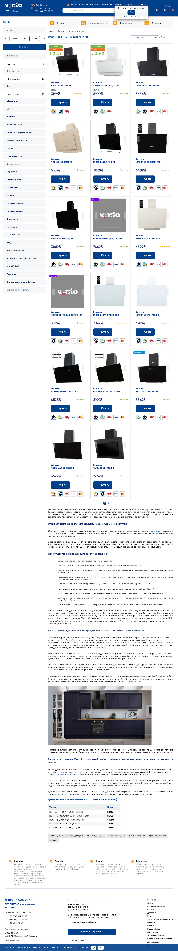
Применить (24, 47)
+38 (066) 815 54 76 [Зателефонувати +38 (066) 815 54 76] (15, 923)
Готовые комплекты (156, 906)
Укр (141, 5)
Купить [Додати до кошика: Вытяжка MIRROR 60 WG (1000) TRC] (103, 332)
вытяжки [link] (12, 64)
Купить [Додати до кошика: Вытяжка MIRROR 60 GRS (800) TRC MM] (103, 255)
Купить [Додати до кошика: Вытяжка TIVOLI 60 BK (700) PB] (103, 485)
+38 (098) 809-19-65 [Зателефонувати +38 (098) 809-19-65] (16, 916)
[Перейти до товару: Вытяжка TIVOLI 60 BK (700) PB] (110, 445)
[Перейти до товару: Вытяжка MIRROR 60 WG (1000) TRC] (110, 292)
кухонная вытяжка (157, 836)
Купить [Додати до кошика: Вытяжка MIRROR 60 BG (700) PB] (60, 255)
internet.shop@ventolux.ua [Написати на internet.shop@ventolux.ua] (82, 922)
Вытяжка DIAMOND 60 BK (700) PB (66, 820)
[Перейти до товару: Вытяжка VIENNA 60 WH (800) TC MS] (110, 63)
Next (83, 63)
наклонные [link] (13, 94)
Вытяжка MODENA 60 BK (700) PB (66, 812)
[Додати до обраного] (83, 102)
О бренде (151, 900)
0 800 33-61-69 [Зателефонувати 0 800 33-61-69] (11, 933)
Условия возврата (155, 936)
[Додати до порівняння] (78, 102)
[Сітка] (168, 37)
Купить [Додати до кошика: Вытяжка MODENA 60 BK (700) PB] (145, 408)
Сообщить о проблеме (92, 932)
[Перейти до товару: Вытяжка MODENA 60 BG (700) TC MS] (68, 369)
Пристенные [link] (14, 79)
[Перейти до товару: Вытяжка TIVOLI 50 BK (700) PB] (68, 63)
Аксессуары (153, 942)
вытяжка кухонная (137, 836)
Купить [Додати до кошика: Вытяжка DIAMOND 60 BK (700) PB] (145, 102)
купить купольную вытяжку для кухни (66, 836)
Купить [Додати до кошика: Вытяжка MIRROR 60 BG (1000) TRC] (145, 179)
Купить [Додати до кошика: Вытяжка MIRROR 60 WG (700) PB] (145, 332)
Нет (100, 948)
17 (161, 37)
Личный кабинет (165, 6)
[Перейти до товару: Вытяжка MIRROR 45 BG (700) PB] (110, 139)
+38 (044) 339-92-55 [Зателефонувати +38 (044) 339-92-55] (16, 919)
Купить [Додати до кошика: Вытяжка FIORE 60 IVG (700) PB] (60, 179)
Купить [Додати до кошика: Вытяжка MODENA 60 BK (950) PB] (60, 485)
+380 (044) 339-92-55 (43, 12)
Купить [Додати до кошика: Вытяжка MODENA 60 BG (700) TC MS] (60, 408)
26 (164, 37)
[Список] (172, 37)
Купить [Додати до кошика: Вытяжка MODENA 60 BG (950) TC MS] (103, 408)
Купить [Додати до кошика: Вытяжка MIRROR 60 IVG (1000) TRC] (145, 255)
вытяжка (53, 840)
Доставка (151, 913)
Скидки (150, 903)
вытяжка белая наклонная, (71, 775)
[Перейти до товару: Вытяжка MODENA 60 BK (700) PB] (153, 369)
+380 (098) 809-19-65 (42, 9)
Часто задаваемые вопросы (160, 919)
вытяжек (156, 531)
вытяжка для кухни (95, 836)
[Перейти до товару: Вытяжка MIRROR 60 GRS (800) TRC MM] (110, 216)
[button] (12, 11)
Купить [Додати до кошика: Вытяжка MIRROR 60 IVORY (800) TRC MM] (60, 332)
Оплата (150, 910)
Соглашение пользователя (159, 939)
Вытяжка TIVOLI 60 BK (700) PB (64, 828)
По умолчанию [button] (138, 37)
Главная (52, 31)
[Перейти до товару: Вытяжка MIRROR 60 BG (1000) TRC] (153, 139)
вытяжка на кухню (116, 836)
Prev (53, 63)
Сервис (150, 926)
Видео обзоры (153, 929)
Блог (149, 916)
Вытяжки (62, 31)
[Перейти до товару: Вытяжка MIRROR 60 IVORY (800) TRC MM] (68, 292)
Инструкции (152, 932)
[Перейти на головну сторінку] (13, 8)
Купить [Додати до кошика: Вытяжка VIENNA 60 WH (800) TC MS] (103, 102)
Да (93, 948)
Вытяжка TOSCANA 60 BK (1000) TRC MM (70, 816)
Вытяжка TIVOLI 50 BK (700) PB (64, 824)
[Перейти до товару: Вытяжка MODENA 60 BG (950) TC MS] (110, 369)
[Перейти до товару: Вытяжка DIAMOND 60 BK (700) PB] (153, 63)
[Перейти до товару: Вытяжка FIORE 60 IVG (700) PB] (68, 139)
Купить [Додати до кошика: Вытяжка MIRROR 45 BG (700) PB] (103, 179)
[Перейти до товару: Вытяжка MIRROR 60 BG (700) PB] (68, 216)
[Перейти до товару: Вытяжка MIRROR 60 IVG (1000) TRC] (153, 216)
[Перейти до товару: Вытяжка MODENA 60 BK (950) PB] (68, 445)
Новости (151, 923)
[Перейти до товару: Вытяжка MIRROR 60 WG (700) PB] (153, 292)
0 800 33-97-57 (39, 5)
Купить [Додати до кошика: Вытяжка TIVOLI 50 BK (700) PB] (60, 102)
